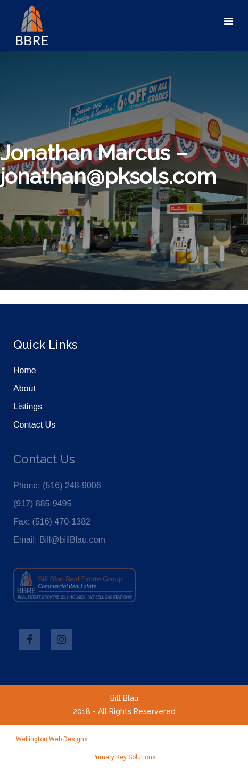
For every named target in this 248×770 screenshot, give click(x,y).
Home (24, 370)
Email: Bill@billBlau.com (59, 539)
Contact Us (34, 424)
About (24, 388)
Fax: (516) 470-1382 (51, 521)
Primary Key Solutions (124, 757)
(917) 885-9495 (42, 503)
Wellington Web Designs (52, 739)
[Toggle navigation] (228, 21)
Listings (27, 406)
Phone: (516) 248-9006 (57, 485)
